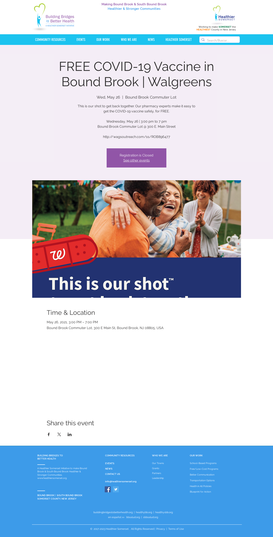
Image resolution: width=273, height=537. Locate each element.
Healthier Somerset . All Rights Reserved (130, 528)
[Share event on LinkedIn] (70, 434)
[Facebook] (108, 489)
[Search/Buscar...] (219, 40)
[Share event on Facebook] (49, 434)
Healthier (115, 9)
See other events (136, 160)
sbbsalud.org (150, 517)
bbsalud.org (133, 517)
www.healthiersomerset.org (52, 478)
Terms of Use (176, 528)
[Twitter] (116, 489)
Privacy (160, 528)
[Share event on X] (59, 434)
